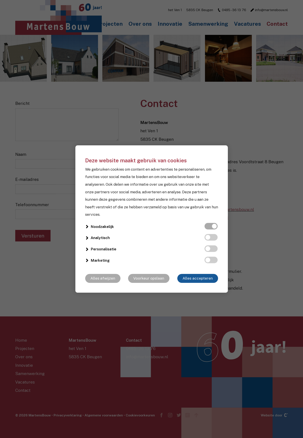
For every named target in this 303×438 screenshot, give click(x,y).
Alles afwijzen (102, 278)
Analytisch (100, 238)
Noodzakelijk (102, 226)
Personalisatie (103, 249)
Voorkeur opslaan (148, 278)
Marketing (100, 260)
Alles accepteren (198, 278)
